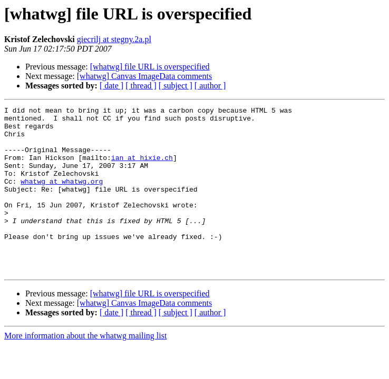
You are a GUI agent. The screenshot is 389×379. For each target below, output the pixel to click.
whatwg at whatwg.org (62, 197)
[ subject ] (175, 85)
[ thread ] (141, 85)
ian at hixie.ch (142, 168)
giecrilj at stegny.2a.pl (114, 39)
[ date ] (111, 85)
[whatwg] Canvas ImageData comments (144, 76)
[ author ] (210, 85)
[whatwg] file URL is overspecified (150, 66)
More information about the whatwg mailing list (85, 368)
